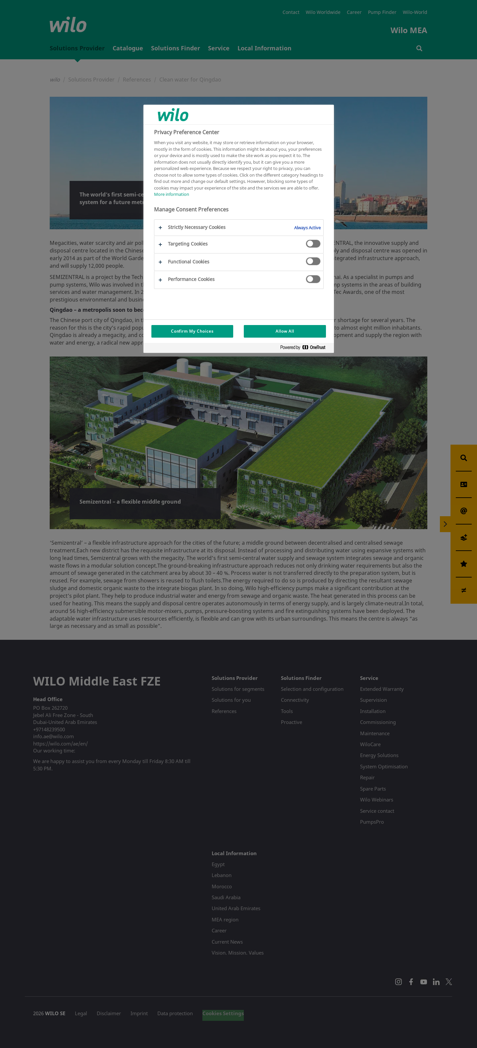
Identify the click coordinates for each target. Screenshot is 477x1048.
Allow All (285, 331)
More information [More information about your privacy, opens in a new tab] (171, 194)
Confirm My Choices (192, 331)
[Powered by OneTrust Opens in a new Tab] (305, 349)
